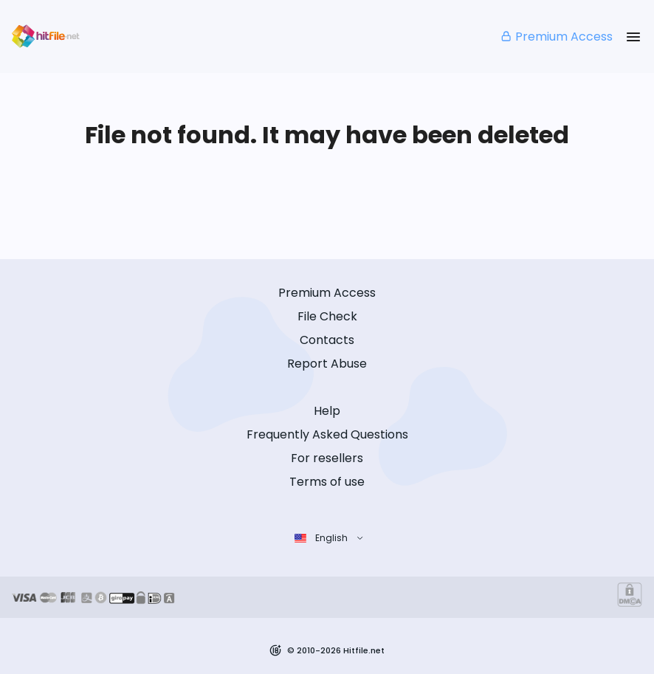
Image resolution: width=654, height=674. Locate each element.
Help (327, 410)
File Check (327, 316)
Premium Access (556, 36)
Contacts (327, 339)
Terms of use (327, 481)
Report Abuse (327, 363)
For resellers (327, 458)
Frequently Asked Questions (327, 434)
